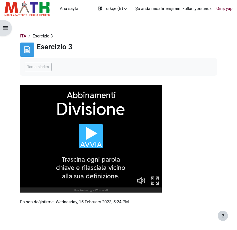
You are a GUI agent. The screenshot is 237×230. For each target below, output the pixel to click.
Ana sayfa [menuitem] (69, 8)
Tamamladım (38, 67)
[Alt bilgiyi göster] (223, 216)
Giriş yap (224, 8)
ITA (23, 36)
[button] (112, 8)
